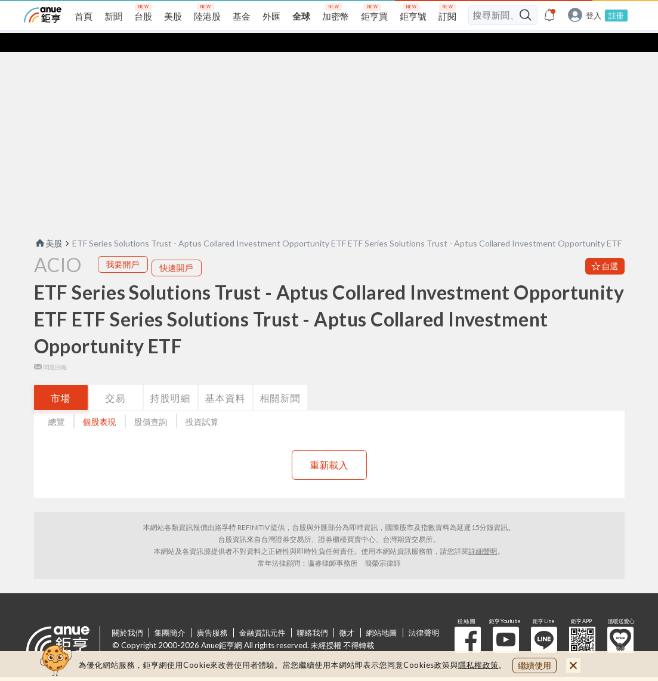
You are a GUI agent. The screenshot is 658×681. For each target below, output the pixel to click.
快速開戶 (176, 249)
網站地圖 (381, 613)
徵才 (347, 613)
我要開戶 (123, 245)
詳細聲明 (483, 532)
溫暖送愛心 (620, 621)
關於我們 (127, 613)
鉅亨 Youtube (506, 621)
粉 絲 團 (468, 621)
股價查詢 (151, 402)
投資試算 (202, 402)
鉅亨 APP (582, 621)
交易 (116, 378)
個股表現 (99, 402)
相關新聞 (280, 378)
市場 (61, 378)
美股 (48, 224)
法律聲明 (424, 613)
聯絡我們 (312, 613)
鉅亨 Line (544, 621)
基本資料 (225, 378)
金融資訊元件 (262, 613)
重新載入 (329, 445)
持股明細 (170, 378)
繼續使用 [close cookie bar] (534, 665)
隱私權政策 (478, 665)
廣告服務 (212, 613)
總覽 (56, 402)
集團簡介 (170, 613)
